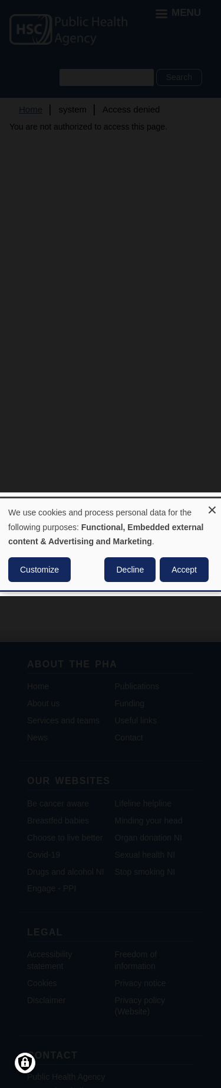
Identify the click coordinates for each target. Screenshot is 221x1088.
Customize (39, 569)
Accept (184, 569)
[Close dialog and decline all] (212, 505)
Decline (130, 569)
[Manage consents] (25, 1063)
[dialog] (110, 544)
